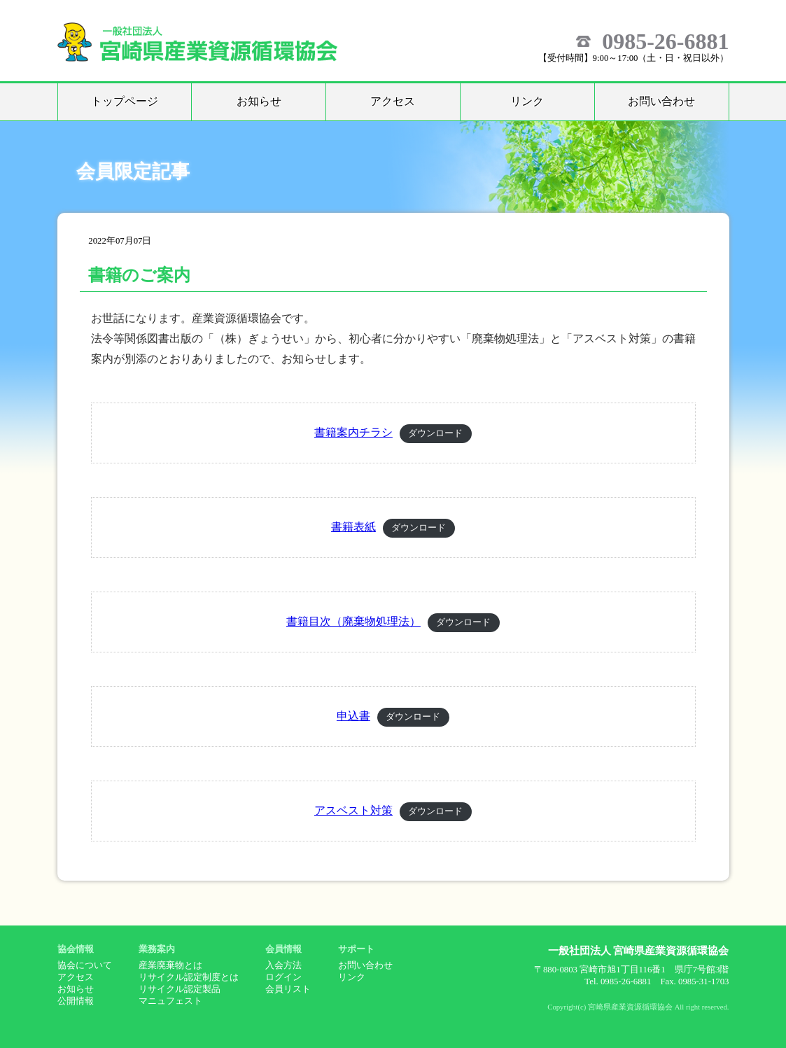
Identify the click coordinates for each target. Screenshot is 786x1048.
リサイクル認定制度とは (189, 977)
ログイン (283, 977)
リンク (527, 101)
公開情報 (75, 1001)
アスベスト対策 (353, 810)
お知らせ (259, 101)
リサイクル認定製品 (179, 989)
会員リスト (288, 989)
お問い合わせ (661, 101)
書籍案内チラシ (353, 432)
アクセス (392, 101)
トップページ (124, 101)
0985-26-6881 (665, 41)
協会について (84, 965)
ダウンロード (435, 433)
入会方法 (283, 965)
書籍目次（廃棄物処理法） (353, 621)
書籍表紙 (353, 527)
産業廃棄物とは (170, 965)
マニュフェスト (170, 1001)
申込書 (353, 716)
